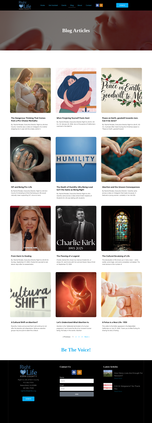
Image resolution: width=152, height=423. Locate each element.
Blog (72, 5)
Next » (87, 337)
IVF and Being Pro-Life (21, 187)
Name (62, 377)
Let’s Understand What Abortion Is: (73, 322)
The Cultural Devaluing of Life (116, 256)
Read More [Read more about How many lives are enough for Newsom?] (118, 378)
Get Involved (53, 5)
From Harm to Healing (21, 256)
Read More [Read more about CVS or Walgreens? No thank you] (118, 391)
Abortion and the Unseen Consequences (121, 187)
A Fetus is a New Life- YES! (114, 322)
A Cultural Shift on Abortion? (24, 322)
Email (62, 385)
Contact (89, 5)
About (80, 5)
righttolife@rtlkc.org (28, 391)
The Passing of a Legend (68, 256)
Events (64, 5)
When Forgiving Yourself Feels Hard (73, 118)
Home (42, 5)
